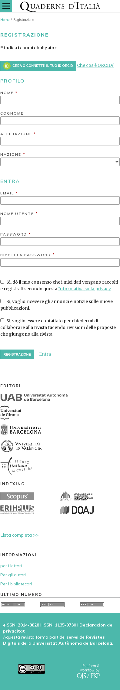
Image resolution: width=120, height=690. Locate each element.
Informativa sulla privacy (84, 288)
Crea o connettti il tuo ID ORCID (38, 66)
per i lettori (11, 565)
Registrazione (17, 354)
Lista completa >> (19, 535)
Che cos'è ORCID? (95, 65)
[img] (60, 6)
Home (4, 19)
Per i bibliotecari (16, 584)
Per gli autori (13, 575)
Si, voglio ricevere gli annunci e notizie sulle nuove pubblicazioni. (56, 305)
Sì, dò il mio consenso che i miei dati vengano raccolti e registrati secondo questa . (59, 285)
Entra (45, 354)
